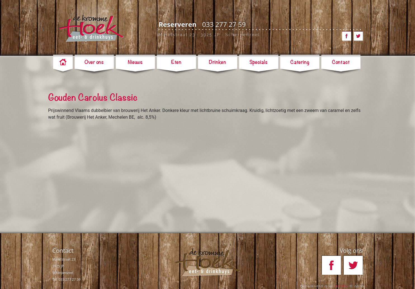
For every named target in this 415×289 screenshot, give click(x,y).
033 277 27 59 (224, 24)
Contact (62, 250)
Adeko (341, 286)
